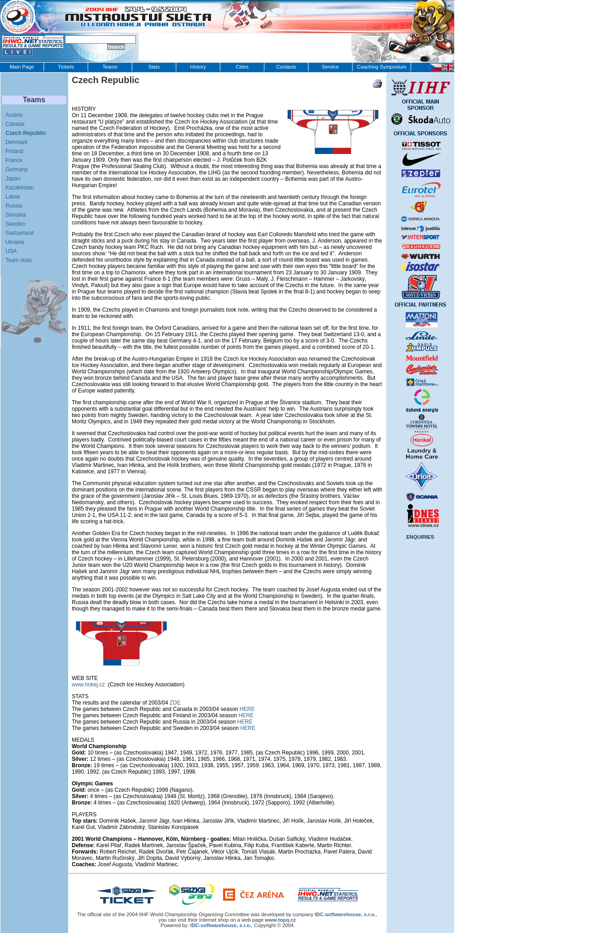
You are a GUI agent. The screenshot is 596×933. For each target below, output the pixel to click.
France (13, 160)
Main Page (22, 66)
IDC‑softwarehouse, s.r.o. (345, 914)
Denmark (16, 142)
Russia (13, 206)
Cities (242, 66)
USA (11, 251)
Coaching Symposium (382, 66)
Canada (15, 124)
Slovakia (15, 215)
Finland (14, 151)
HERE (247, 709)
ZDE (174, 703)
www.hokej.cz (88, 684)
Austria (13, 115)
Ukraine (14, 242)
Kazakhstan (19, 187)
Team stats (18, 260)
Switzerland (19, 233)
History (198, 66)
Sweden (15, 224)
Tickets (66, 66)
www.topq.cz (280, 920)
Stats (154, 66)
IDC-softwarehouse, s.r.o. (220, 925)
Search (116, 47)
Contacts (286, 66)
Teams (110, 66)
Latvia (12, 197)
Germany (16, 169)
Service (330, 66)
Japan (12, 178)
